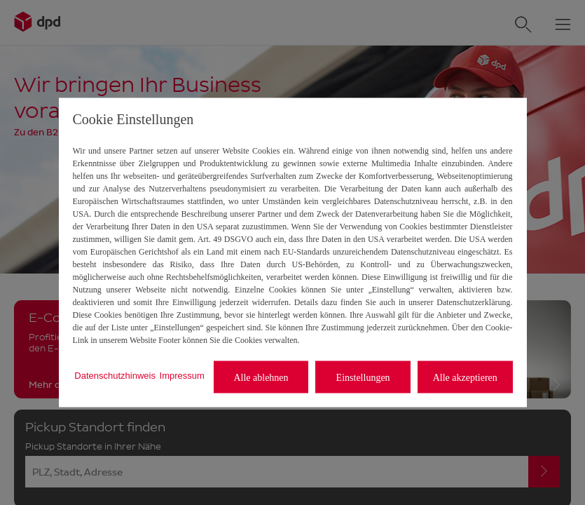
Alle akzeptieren (465, 377)
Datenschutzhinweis (115, 375)
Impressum (182, 375)
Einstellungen (363, 377)
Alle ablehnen (260, 377)
